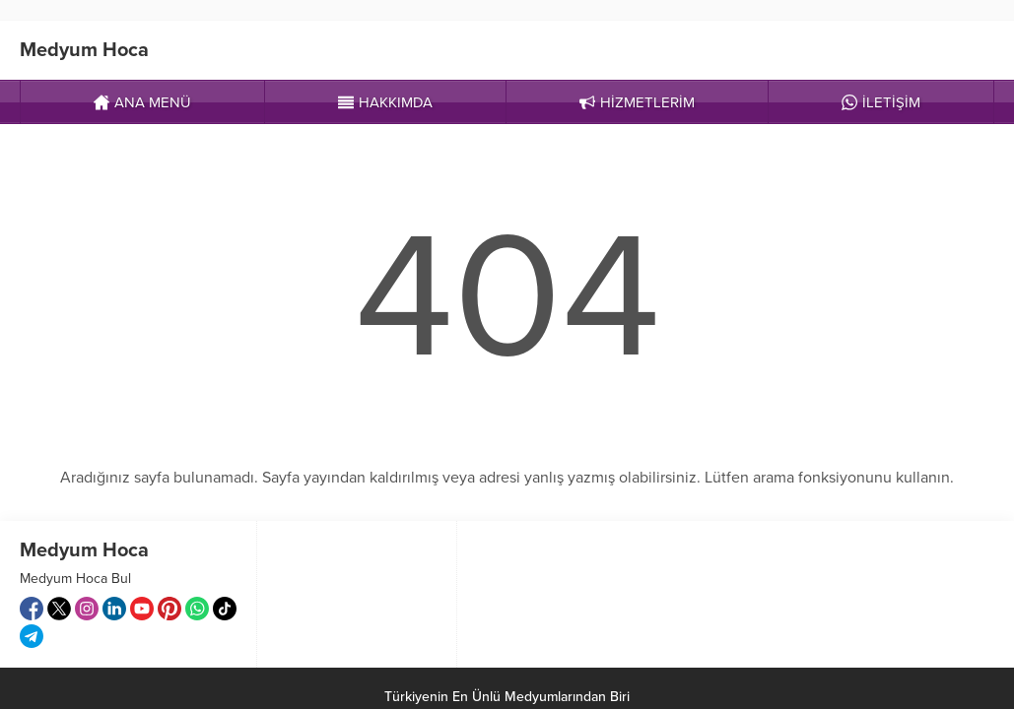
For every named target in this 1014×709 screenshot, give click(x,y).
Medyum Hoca (84, 50)
